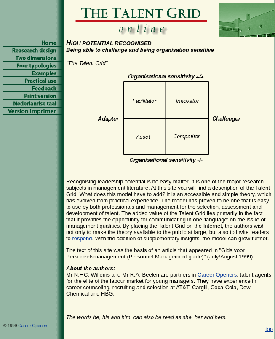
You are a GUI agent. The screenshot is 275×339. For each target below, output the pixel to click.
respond (82, 238)
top (269, 329)
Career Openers (217, 275)
